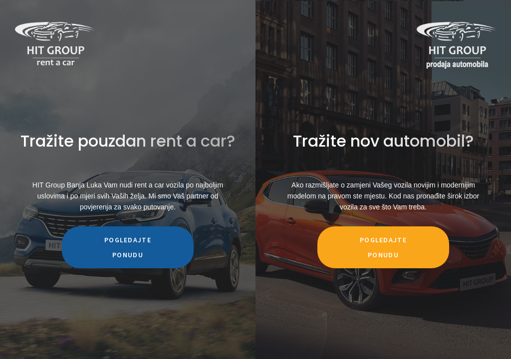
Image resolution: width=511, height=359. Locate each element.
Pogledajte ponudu (127, 247)
